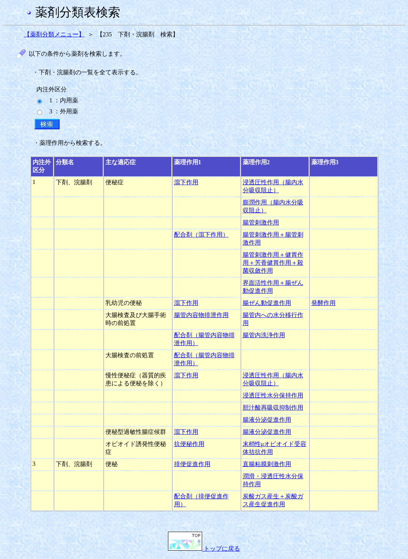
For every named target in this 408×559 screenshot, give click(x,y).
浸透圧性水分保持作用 (273, 395)
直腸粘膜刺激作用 (267, 464)
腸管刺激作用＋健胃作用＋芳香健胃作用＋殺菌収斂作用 (273, 262)
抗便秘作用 (189, 444)
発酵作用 (323, 303)
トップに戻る (204, 548)
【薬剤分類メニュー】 (54, 34)
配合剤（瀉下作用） (201, 234)
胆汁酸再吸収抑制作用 (273, 407)
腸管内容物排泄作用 (201, 315)
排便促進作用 (192, 464)
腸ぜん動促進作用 (267, 303)
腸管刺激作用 (261, 222)
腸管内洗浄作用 (264, 335)
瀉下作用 (186, 182)
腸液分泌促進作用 (267, 419)
